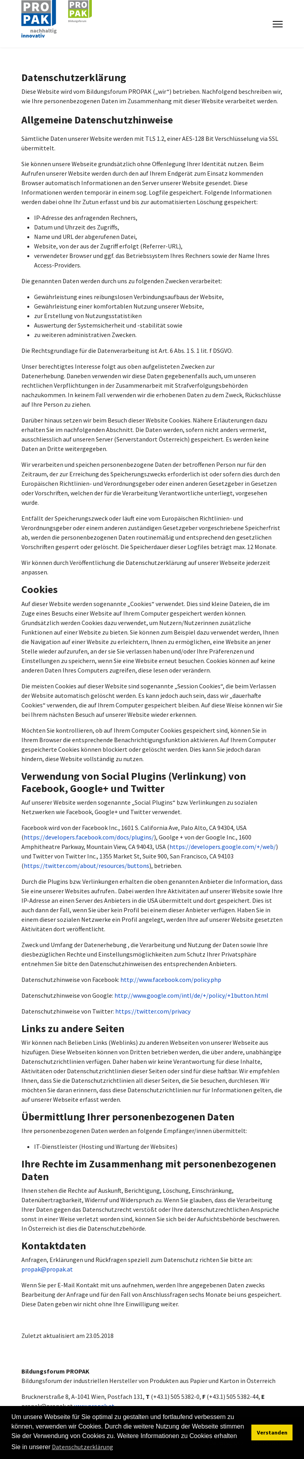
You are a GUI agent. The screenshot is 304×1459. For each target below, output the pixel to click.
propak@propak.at (47, 1269)
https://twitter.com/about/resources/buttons (86, 866)
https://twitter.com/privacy (152, 1011)
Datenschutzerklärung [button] (82, 1447)
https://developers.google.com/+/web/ (222, 847)
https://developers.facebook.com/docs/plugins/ (89, 837)
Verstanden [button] (272, 1432)
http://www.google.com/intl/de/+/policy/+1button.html (191, 995)
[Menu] (278, 24)
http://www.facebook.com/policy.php (170, 979)
